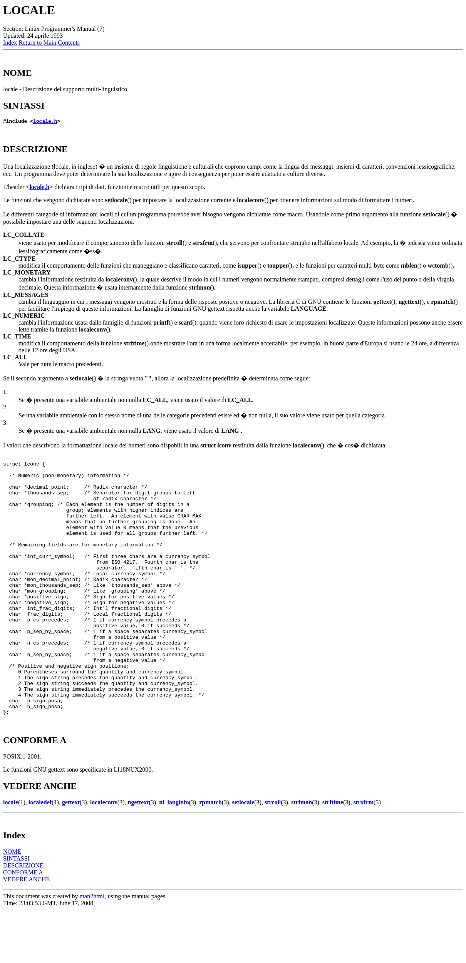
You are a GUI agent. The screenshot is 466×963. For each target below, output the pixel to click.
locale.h (45, 122)
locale (10, 855)
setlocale (243, 855)
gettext (71, 855)
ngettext (138, 855)
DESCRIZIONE (23, 918)
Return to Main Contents (49, 42)
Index (10, 42)
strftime (332, 855)
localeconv (103, 855)
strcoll (273, 855)
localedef (40, 855)
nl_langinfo (174, 855)
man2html (92, 949)
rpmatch (210, 855)
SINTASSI (16, 911)
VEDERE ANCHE (26, 932)
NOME (12, 904)
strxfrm (364, 855)
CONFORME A (23, 925)
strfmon (301, 855)
